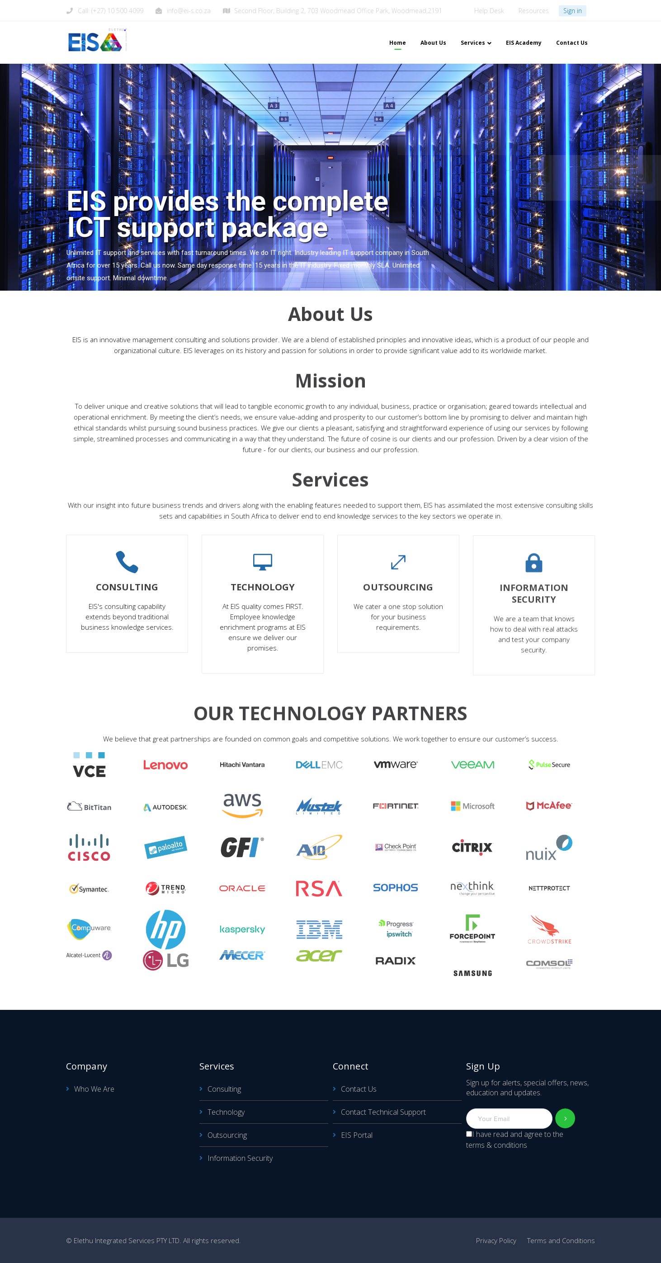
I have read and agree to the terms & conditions (514, 1139)
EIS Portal (357, 1135)
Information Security (240, 1158)
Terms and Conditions (561, 1240)
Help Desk (489, 10)
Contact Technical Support (383, 1112)
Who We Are (94, 1089)
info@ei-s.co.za (189, 10)
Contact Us (359, 1089)
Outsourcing (227, 1135)
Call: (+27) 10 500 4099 (110, 10)
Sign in (572, 10)
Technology (226, 1112)
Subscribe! (565, 1118)
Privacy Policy (496, 1240)
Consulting (224, 1089)
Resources (534, 10)
